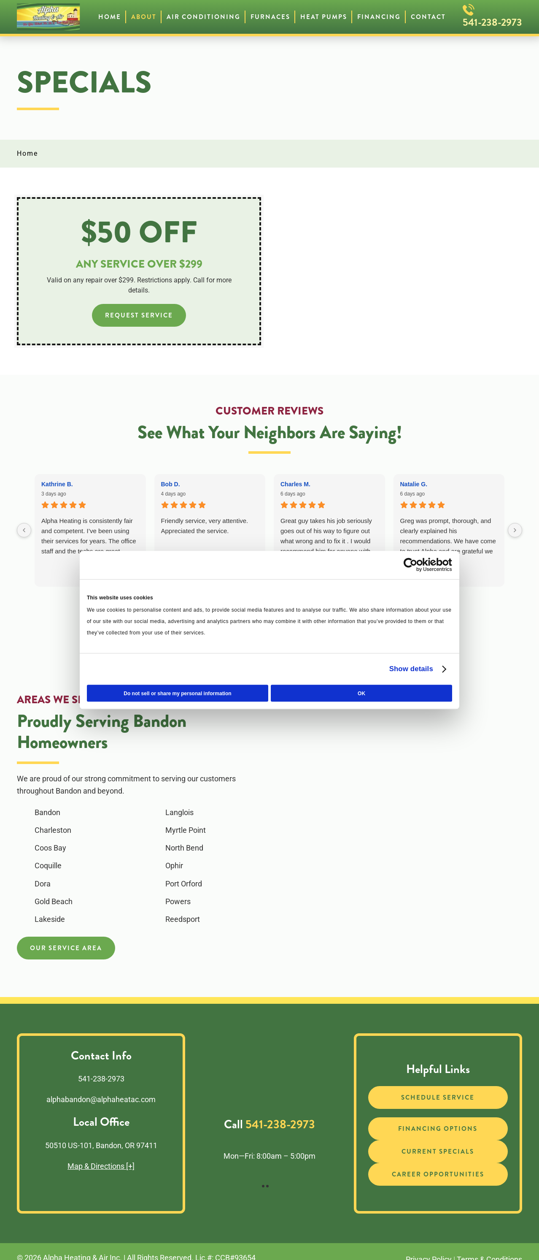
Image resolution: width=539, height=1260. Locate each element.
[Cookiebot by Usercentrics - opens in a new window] (415, 565)
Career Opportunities (438, 1174)
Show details (411, 669)
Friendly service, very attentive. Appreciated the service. (204, 525)
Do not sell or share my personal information (177, 693)
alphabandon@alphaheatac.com (101, 1099)
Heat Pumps (323, 17)
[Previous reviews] (24, 530)
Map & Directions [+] (101, 1166)
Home (109, 17)
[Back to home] (48, 17)
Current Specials (438, 1151)
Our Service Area (66, 948)
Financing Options (437, 1128)
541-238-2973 (492, 22)
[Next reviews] (515, 530)
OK (361, 693)
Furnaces (270, 17)
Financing (379, 17)
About (143, 17)
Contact (428, 17)
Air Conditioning (203, 17)
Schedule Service (437, 1097)
